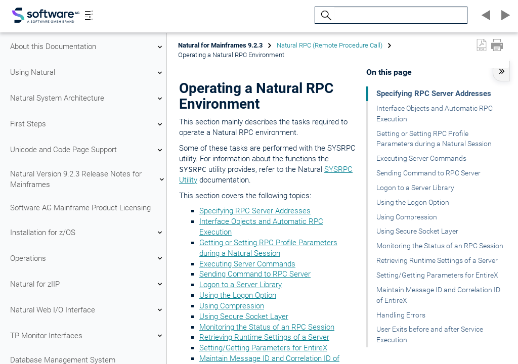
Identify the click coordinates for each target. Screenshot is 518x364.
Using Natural (87, 73)
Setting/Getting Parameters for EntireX (263, 347)
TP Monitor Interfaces (87, 336)
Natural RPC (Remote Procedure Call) (329, 45)
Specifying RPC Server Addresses (255, 210)
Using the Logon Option (237, 295)
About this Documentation (87, 47)
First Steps (87, 124)
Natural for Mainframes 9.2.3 (220, 45)
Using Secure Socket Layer (243, 316)
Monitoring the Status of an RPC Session (266, 327)
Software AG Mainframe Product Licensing (80, 207)
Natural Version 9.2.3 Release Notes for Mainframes (87, 179)
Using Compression (231, 305)
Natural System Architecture (87, 99)
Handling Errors (400, 315)
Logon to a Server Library (240, 284)
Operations (87, 258)
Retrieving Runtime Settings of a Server (264, 337)
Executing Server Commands (247, 263)
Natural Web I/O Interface (87, 310)
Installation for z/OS (87, 233)
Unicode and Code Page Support (87, 150)
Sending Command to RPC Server (255, 274)
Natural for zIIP (87, 284)
